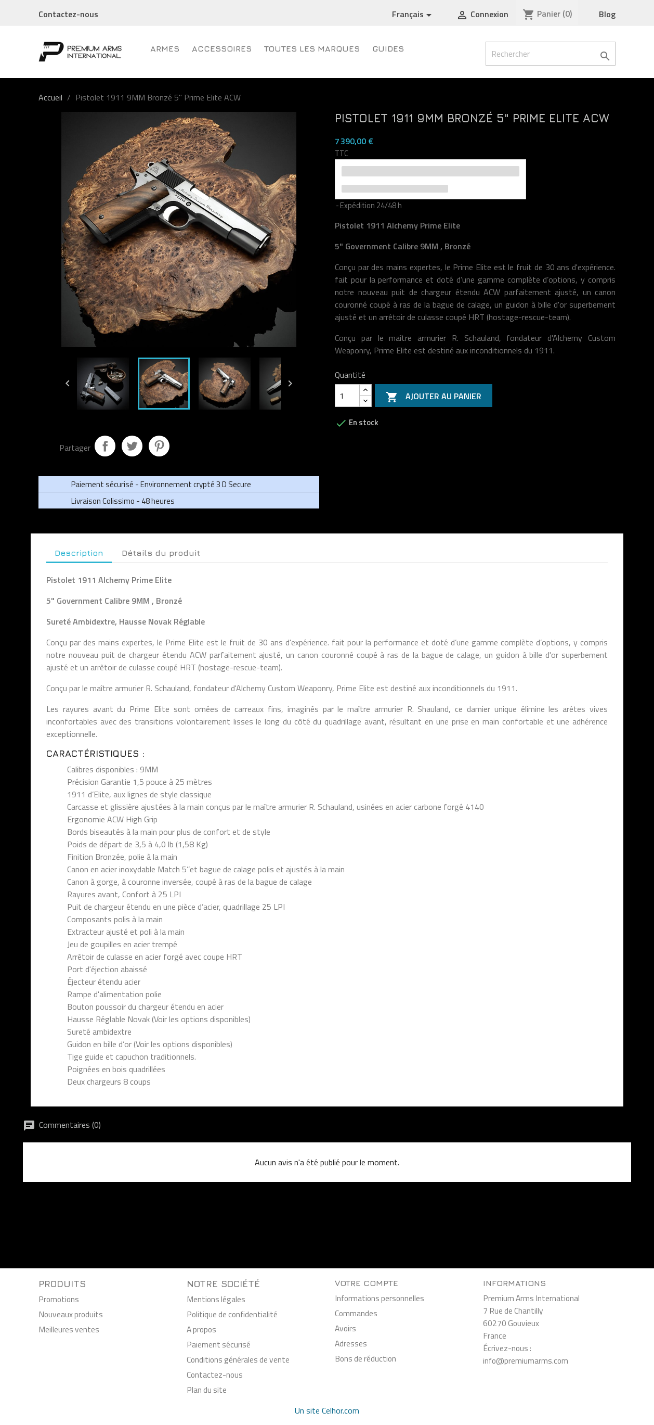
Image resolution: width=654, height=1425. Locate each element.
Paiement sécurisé (219, 1344)
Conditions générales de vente (238, 1359)
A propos (201, 1329)
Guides (388, 48)
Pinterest (159, 446)
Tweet (132, 446)
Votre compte (366, 1283)
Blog (607, 14)
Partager (105, 446)
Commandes (356, 1313)
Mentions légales (216, 1299)
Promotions (58, 1299)
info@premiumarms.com (525, 1360)
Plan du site (207, 1389)
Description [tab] (79, 552)
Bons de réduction (365, 1358)
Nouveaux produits (70, 1314)
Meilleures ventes (68, 1329)
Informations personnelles (379, 1298)
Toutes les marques (312, 48)
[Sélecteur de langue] (413, 14)
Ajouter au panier (433, 396)
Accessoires (222, 48)
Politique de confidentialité (232, 1314)
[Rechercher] (551, 54)
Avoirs (345, 1328)
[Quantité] (347, 395)
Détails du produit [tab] (161, 552)
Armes (164, 48)
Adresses (351, 1343)
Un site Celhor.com (327, 1410)
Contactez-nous (68, 14)
